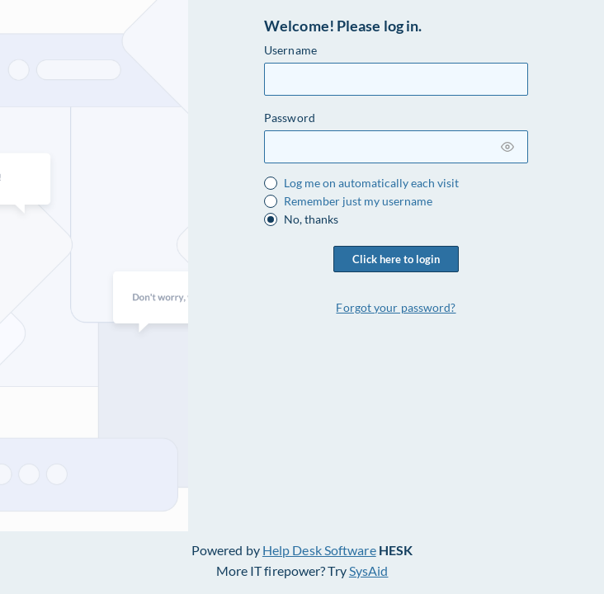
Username (290, 50)
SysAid (369, 570)
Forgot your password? (395, 307)
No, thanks (311, 219)
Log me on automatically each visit (371, 183)
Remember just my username (358, 201)
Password (289, 118)
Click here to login (396, 259)
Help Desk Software (319, 550)
